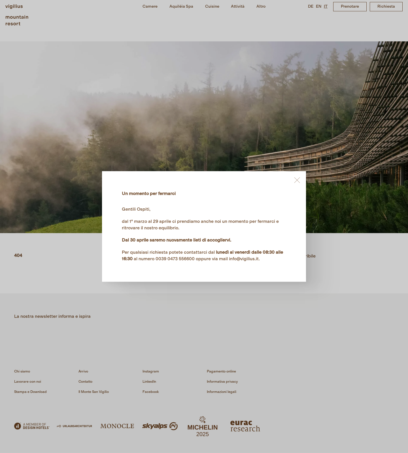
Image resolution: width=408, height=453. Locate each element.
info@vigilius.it (244, 258)
